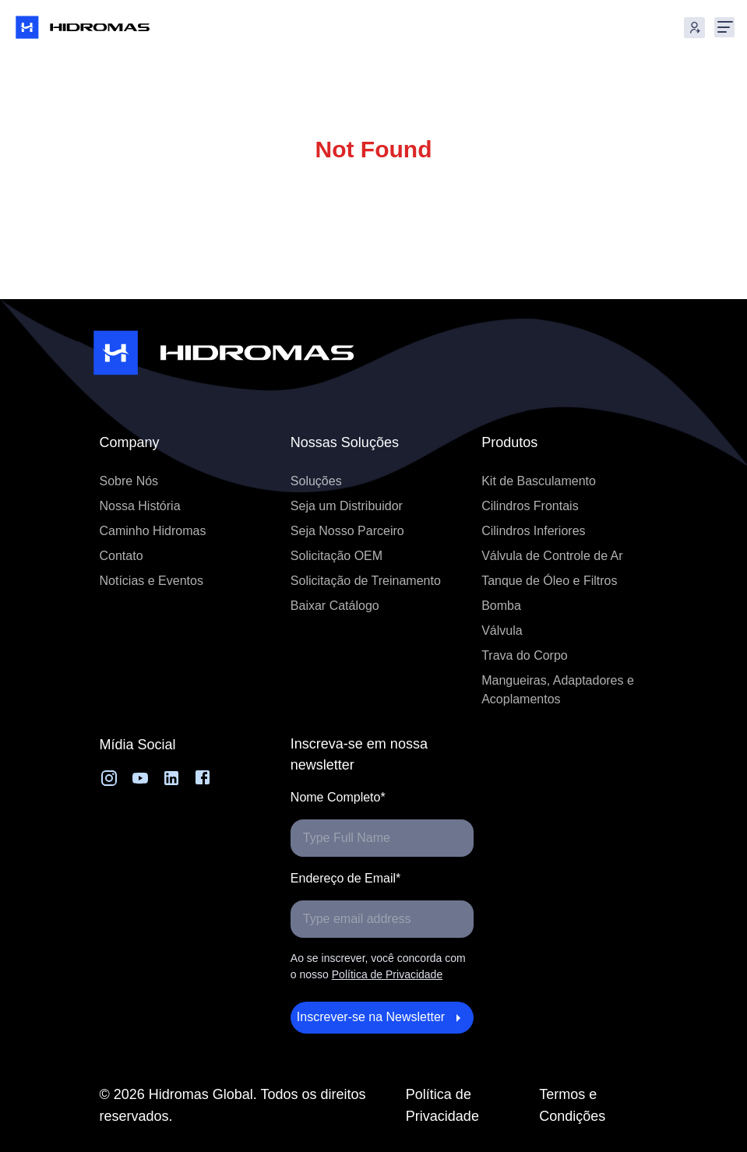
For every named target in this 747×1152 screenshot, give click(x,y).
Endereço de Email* (345, 878)
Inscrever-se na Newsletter (382, 1018)
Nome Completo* (338, 797)
